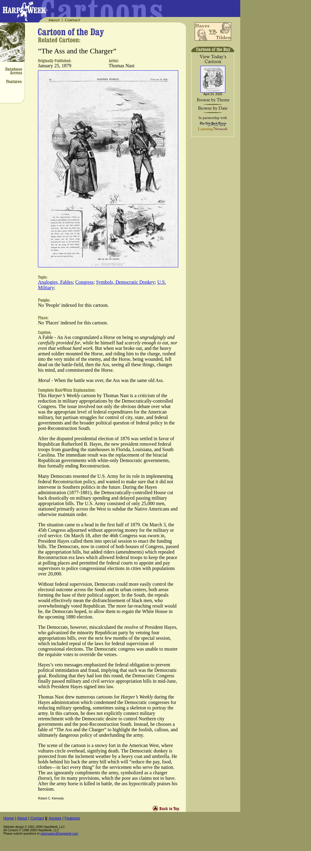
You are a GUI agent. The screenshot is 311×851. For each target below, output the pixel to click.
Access (55, 818)
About (22, 818)
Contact (37, 818)
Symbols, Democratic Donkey (125, 282)
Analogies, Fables (55, 282)
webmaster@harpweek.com (59, 833)
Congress (84, 282)
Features (72, 818)
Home (8, 818)
